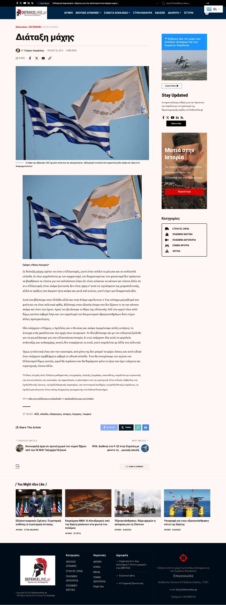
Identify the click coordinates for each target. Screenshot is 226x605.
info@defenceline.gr (186, 590)
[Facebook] (17, 3)
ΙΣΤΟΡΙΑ (77, 533)
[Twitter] (21, 3)
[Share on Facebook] (30, 58)
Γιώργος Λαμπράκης (34, 50)
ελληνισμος (55, 414)
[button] (157, 3)
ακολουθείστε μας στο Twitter (79, 398)
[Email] (43, 58)
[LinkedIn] (28, 3)
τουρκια (87, 414)
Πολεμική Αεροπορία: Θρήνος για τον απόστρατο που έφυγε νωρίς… (85, 3)
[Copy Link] (50, 58)
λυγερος (76, 414)
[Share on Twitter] (37, 58)
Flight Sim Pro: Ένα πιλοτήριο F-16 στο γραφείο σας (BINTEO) (131, 564)
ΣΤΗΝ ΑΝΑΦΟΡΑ (31, 530)
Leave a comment (134, 467)
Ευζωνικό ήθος (127, 576)
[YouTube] (25, 3)
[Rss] (32, 3)
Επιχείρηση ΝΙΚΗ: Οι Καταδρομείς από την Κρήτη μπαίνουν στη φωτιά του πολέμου (87, 524)
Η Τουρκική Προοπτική (131, 583)
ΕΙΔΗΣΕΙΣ (127, 530)
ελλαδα (44, 414)
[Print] (145, 427)
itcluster (51, 596)
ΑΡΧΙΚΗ (19, 530)
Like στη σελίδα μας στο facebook (44, 398)
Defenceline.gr (39, 593)
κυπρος (67, 414)
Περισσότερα (184, 191)
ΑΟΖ (36, 414)
